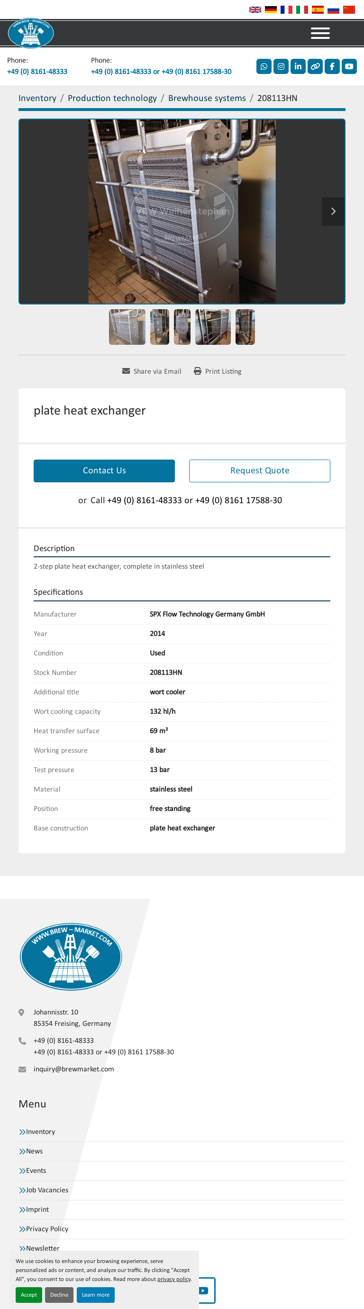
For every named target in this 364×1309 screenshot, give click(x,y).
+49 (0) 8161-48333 (37, 72)
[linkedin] (298, 66)
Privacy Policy (47, 1229)
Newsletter (43, 1249)
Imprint (37, 1210)
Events (36, 1171)
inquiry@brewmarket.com (74, 1069)
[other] (315, 66)
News (34, 1151)
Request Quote (260, 471)
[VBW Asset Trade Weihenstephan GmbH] (70, 956)
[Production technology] (112, 98)
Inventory (40, 1132)
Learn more (95, 1295)
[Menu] (320, 33)
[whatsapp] (264, 66)
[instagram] (281, 66)
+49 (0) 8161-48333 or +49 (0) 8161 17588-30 (161, 72)
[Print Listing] (218, 372)
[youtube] (349, 66)
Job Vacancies (47, 1190)
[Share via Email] (152, 372)
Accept (29, 1295)
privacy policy (174, 1279)
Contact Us (104, 471)
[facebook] (332, 66)
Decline (59, 1295)
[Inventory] (37, 98)
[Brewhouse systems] (207, 98)
